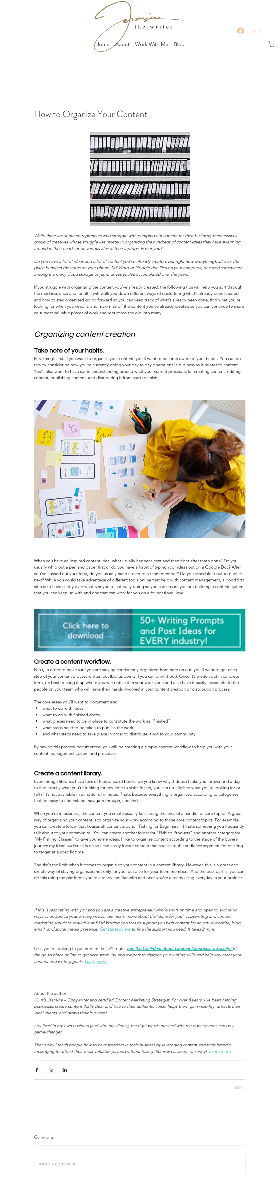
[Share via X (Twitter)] (50, 1070)
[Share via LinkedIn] (64, 1070)
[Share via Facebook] (36, 1070)
